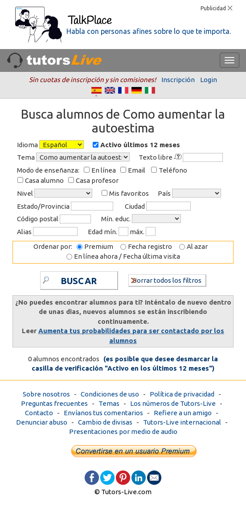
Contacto (39, 413)
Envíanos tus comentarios (103, 413)
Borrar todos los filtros (166, 280)
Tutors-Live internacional (182, 422)
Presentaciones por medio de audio (123, 431)
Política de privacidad (182, 394)
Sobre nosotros (46, 394)
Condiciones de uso (110, 394)
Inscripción (178, 79)
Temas (108, 403)
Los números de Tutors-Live (173, 403)
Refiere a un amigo (183, 413)
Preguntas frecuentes (54, 403)
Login (208, 79)
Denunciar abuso (41, 422)
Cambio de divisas (105, 422)
